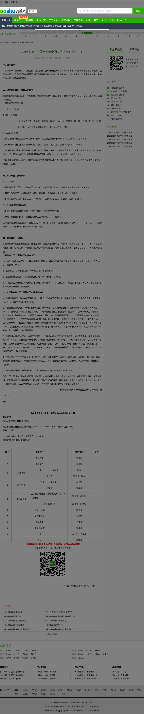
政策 (15, 26)
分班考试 (43, 26)
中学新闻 (28, 26)
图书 (127, 20)
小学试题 (65, 20)
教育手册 (78, 20)
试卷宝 (17, 20)
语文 (88, 20)
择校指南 (36, 26)
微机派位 (58, 26)
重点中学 (41, 20)
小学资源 (53, 20)
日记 (119, 20)
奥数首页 (6, 20)
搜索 (138, 10)
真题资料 (71, 26)
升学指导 (50, 26)
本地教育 (28, 20)
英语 (104, 20)
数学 (96, 20)
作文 (111, 20)
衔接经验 (21, 26)
